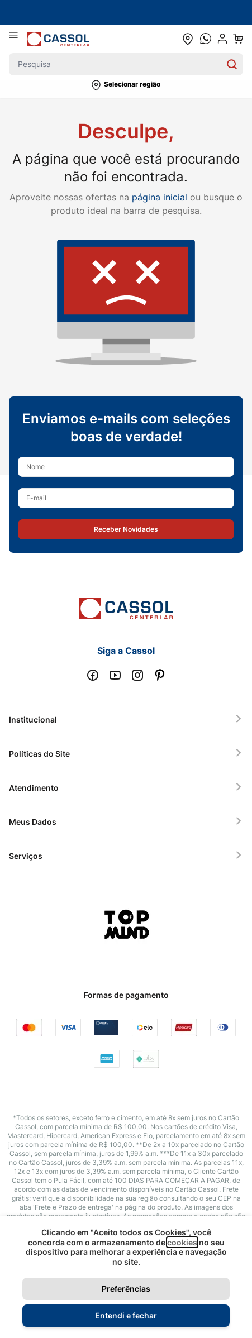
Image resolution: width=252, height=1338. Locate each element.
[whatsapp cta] (205, 38)
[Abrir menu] (18, 38)
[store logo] (58, 38)
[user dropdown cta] (222, 38)
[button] (126, 85)
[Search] (232, 64)
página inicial (159, 197)
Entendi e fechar (126, 1315)
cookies (182, 1242)
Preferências (126, 1288)
